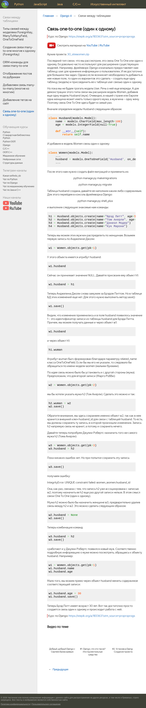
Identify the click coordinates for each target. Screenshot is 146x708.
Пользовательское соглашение (46, 704)
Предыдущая (60, 689)
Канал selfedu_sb (12, 175)
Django (6, 145)
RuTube (105, 45)
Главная (48, 15)
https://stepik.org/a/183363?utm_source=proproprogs (102, 36)
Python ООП (9, 141)
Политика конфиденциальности (15, 704)
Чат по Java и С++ (12, 190)
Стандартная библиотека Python (16, 136)
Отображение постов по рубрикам (17, 75)
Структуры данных (13, 163)
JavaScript (40, 4)
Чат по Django (10, 182)
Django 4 (66, 15)
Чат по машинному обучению (18, 186)
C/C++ (77, 4)
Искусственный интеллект (108, 4)
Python (19, 4)
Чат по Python (10, 179)
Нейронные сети (12, 159)
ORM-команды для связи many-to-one (15, 63)
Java (60, 4)
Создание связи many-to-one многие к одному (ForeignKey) (19, 51)
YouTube (92, 45)
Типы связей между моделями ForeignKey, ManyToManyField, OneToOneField (18, 34)
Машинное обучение (14, 155)
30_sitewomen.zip (78, 54)
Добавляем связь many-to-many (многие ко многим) (19, 88)
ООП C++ (7, 152)
